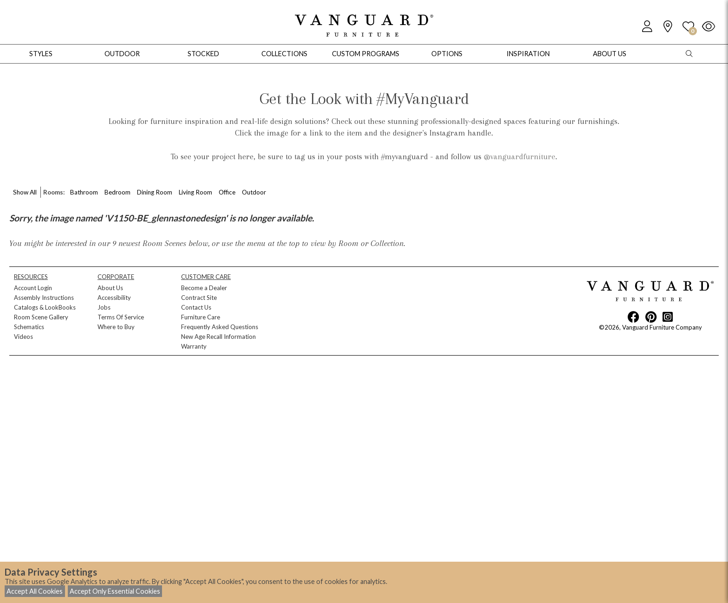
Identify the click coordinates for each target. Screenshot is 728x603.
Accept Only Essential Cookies (115, 591)
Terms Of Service (121, 317)
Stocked (203, 54)
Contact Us (196, 307)
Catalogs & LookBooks (45, 307)
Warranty (194, 346)
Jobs (104, 307)
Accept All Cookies (34, 591)
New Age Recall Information (218, 336)
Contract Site (199, 297)
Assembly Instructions (44, 297)
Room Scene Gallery (41, 317)
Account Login (33, 288)
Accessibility (114, 297)
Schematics (29, 327)
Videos (23, 336)
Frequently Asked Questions (219, 327)
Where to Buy (116, 327)
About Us (110, 288)
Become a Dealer (204, 288)
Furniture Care (200, 317)
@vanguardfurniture (519, 156)
